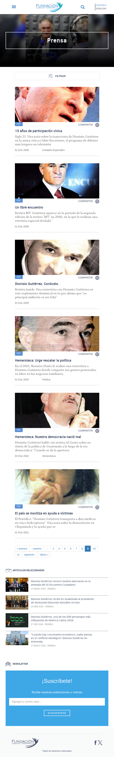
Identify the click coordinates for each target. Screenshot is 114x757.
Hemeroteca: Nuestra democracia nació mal (48, 437)
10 (95, 548)
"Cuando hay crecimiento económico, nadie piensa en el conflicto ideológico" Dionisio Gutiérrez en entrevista (61, 638)
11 (19, 554)
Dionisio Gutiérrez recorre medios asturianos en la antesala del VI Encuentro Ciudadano (60, 583)
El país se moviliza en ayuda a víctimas (44, 513)
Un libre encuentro (29, 207)
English (101, 8)
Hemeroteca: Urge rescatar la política (43, 360)
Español (101, 5)
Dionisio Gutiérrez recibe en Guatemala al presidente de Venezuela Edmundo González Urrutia (62, 600)
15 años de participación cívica (38, 131)
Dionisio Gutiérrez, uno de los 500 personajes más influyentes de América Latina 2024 (60, 618)
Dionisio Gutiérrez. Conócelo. (37, 284)
